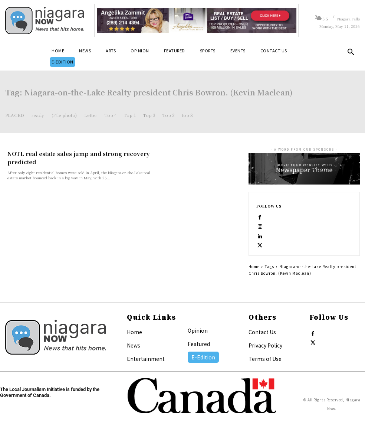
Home (254, 266)
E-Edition (203, 357)
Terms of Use (265, 358)
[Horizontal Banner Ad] (196, 20)
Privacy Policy (265, 345)
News (133, 345)
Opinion (198, 330)
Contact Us (262, 332)
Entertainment (146, 358)
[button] (351, 53)
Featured (199, 344)
